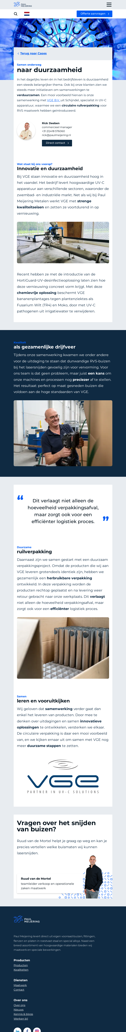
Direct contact (55, 142)
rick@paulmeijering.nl (56, 135)
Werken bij (21, 1018)
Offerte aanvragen (93, 13)
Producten (21, 965)
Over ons (19, 1005)
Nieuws (19, 1009)
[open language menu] (26, 13)
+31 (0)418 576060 (53, 131)
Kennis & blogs (23, 1014)
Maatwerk (20, 985)
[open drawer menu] (109, 4)
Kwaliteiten (21, 969)
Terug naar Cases (32, 53)
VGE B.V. (54, 100)
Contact (19, 989)
